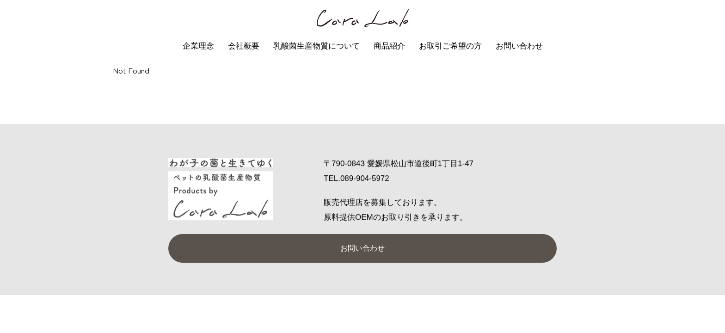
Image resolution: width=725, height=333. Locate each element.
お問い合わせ (519, 46)
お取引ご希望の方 (450, 46)
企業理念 (198, 46)
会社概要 (243, 46)
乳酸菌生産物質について (316, 46)
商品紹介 (389, 46)
